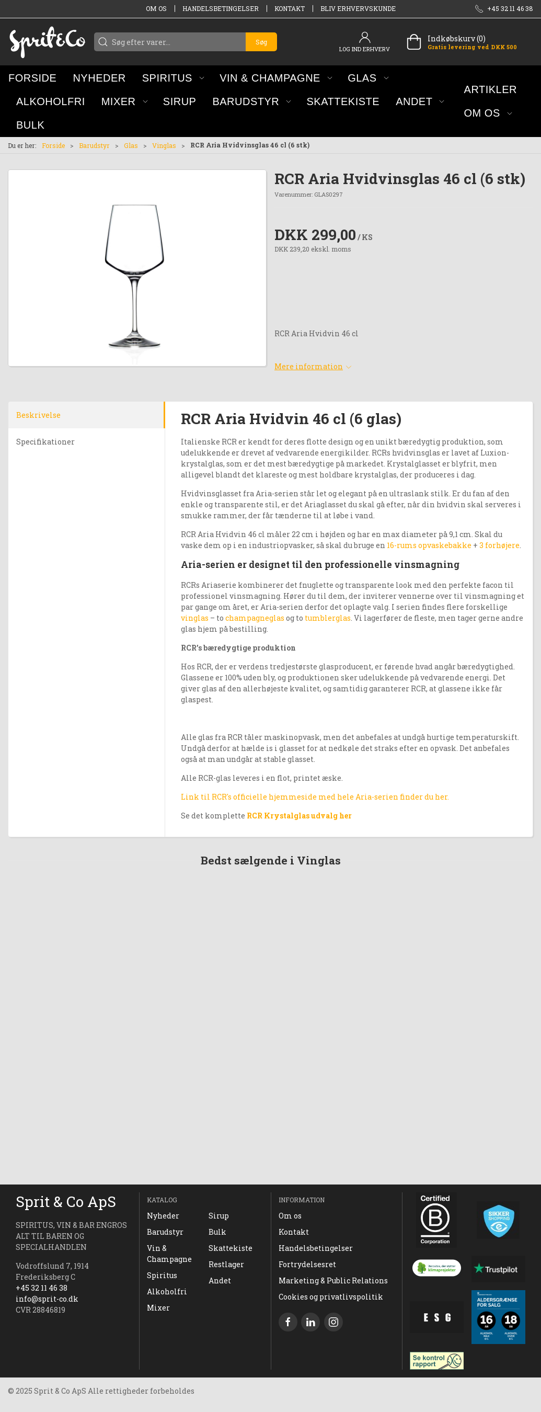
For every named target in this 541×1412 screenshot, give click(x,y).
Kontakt (289, 8)
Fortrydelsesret (307, 1264)
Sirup (219, 1216)
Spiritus (162, 1275)
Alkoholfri (167, 1291)
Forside (53, 145)
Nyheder (163, 1216)
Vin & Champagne (169, 1253)
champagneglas (254, 618)
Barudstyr (94, 145)
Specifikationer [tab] (45, 442)
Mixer (158, 1308)
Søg (261, 42)
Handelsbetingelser (220, 8)
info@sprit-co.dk (47, 1299)
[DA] (47, 42)
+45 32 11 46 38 (41, 1288)
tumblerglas (328, 618)
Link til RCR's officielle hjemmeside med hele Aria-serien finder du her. (315, 797)
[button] (173, 77)
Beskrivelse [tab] (38, 415)
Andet (220, 1280)
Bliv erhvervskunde (358, 8)
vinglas (195, 618)
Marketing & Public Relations (333, 1280)
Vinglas (164, 145)
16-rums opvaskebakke (429, 545)
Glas (131, 145)
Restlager (226, 1264)
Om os (156, 8)
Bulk (217, 1232)
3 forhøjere (499, 545)
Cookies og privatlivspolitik (331, 1297)
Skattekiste (230, 1248)
